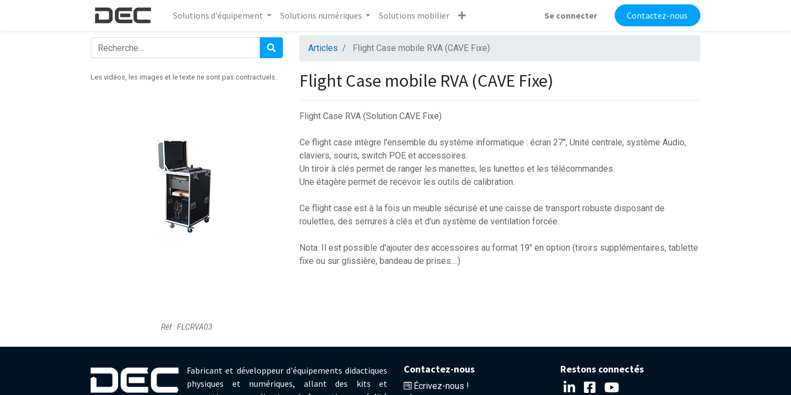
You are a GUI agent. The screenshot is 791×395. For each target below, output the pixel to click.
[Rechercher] (271, 47)
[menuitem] (414, 15)
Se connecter (570, 15)
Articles (323, 48)
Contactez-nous (657, 15)
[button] (462, 15)
